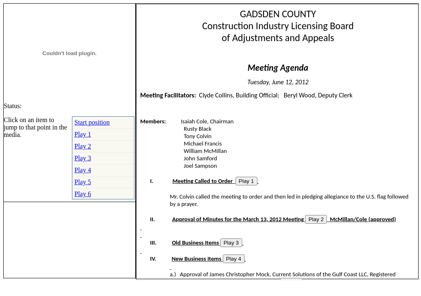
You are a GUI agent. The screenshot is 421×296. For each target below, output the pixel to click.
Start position (92, 122)
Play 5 (82, 181)
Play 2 (82, 146)
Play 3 (82, 158)
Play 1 (82, 134)
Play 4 (82, 169)
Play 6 (82, 193)
